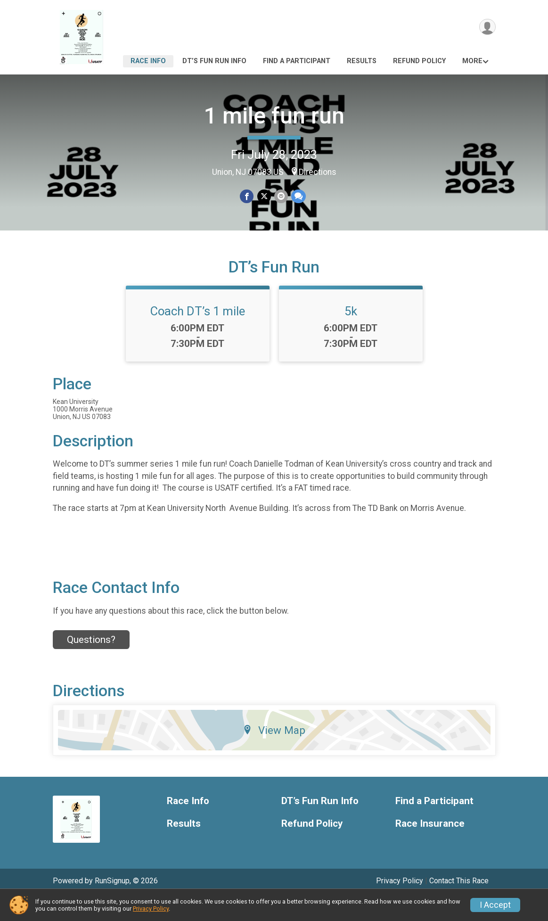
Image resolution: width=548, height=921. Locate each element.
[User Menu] (487, 27)
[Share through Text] (297, 197)
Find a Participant (296, 61)
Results (361, 61)
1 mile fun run (274, 115)
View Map (274, 753)
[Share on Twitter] (264, 197)
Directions (317, 172)
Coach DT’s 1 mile (197, 334)
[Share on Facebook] (247, 197)
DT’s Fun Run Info (214, 61)
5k (350, 334)
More (472, 61)
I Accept (495, 905)
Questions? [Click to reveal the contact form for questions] (91, 662)
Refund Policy (419, 61)
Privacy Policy (151, 908)
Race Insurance (430, 846)
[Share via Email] (280, 197)
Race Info (148, 61)
